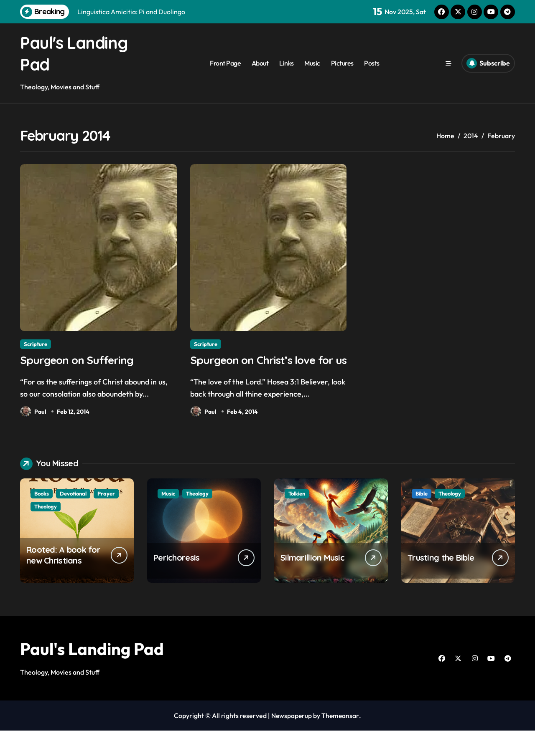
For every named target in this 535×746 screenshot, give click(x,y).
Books (41, 509)
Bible (421, 509)
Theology (45, 521)
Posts (372, 63)
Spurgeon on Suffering (79, 360)
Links (286, 63)
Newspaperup (291, 731)
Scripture (35, 344)
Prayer (106, 509)
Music (312, 63)
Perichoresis (176, 573)
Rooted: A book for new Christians (63, 570)
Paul (33, 412)
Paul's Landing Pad (92, 664)
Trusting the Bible (441, 573)
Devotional (73, 509)
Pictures (342, 63)
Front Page (225, 63)
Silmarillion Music (312, 573)
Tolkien (296, 509)
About (260, 63)
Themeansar (341, 731)
